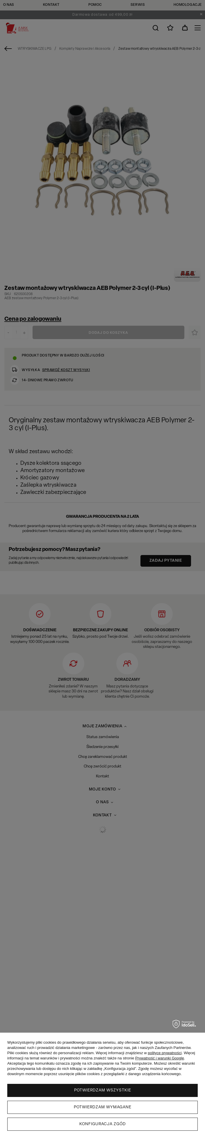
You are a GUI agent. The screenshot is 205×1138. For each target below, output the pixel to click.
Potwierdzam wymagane (102, 1107)
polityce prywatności (164, 1053)
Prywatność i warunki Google (159, 1058)
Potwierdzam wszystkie (102, 1090)
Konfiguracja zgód (102, 1124)
